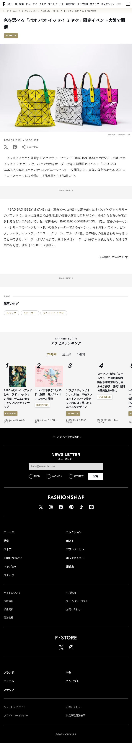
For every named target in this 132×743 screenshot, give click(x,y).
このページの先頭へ (66, 437)
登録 (95, 476)
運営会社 (8, 617)
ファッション (30, 11)
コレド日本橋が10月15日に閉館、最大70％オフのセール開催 (48, 394)
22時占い (70, 4)
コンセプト (72, 681)
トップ (6, 11)
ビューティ (31, 4)
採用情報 (8, 601)
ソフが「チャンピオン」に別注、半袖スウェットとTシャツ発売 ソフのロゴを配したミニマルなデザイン (80, 399)
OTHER (79, 476)
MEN (37, 476)
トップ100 (82, 4)
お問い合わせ (73, 609)
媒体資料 (8, 609)
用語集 (70, 566)
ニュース (12, 4)
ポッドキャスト (75, 558)
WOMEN (57, 476)
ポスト (120, 4)
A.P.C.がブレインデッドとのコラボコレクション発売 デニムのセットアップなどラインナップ (18, 399)
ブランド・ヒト (56, 4)
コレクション (108, 4)
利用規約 (71, 592)
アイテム (9, 681)
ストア (42, 4)
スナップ (94, 4)
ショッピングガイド (14, 707)
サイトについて (12, 592)
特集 (21, 4)
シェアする (30, 147)
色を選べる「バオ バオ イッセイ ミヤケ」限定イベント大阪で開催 (68, 11)
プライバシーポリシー (78, 601)
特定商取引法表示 (75, 715)
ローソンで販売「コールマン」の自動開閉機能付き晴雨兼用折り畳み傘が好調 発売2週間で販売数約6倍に (111, 382)
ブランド (9, 672)
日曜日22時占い (13, 558)
